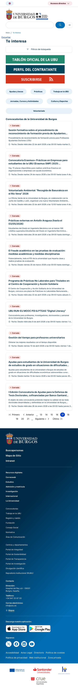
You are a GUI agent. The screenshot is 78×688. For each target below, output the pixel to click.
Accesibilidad (12, 652)
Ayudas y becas (16, 91)
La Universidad (12, 501)
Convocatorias (12, 509)
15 (52, 415)
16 (57, 415)
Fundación (10, 523)
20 (23, 419)
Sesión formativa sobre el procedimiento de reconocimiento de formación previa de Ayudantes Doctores (37, 133)
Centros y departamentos (17, 545)
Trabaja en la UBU (61, 91)
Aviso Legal (26, 652)
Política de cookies (55, 652)
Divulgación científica (15, 568)
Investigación (12, 491)
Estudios (10, 482)
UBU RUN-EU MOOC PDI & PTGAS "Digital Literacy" (37, 310)
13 (41, 415)
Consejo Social (12, 527)
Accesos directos (58, 3)
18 (68, 415)
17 (63, 415)
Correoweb (11, 477)
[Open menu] (69, 25)
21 (28, 419)
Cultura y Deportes (59, 101)
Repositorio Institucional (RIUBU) (19, 573)
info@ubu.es (11, 605)
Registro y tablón (13, 518)
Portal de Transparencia (16, 559)
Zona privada (54, 657)
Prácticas (38, 91)
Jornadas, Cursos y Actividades (24, 101)
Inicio (8, 33)
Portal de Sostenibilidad (16, 554)
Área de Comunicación (15, 537)
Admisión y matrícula (15, 487)
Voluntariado (39, 111)
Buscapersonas (14, 450)
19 (17, 419)
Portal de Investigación (15, 564)
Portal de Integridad (14, 549)
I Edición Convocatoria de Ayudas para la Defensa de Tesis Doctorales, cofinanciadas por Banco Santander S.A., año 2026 (39, 395)
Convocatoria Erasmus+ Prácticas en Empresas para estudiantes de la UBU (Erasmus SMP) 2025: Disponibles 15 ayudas (38, 163)
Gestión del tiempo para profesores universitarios (37, 337)
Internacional (12, 496)
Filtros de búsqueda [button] (41, 49)
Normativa (10, 532)
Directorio (39, 652)
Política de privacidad (16, 657)
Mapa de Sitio (13, 455)
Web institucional (37, 657)
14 (46, 415)
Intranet (10, 460)
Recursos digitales (14, 472)
